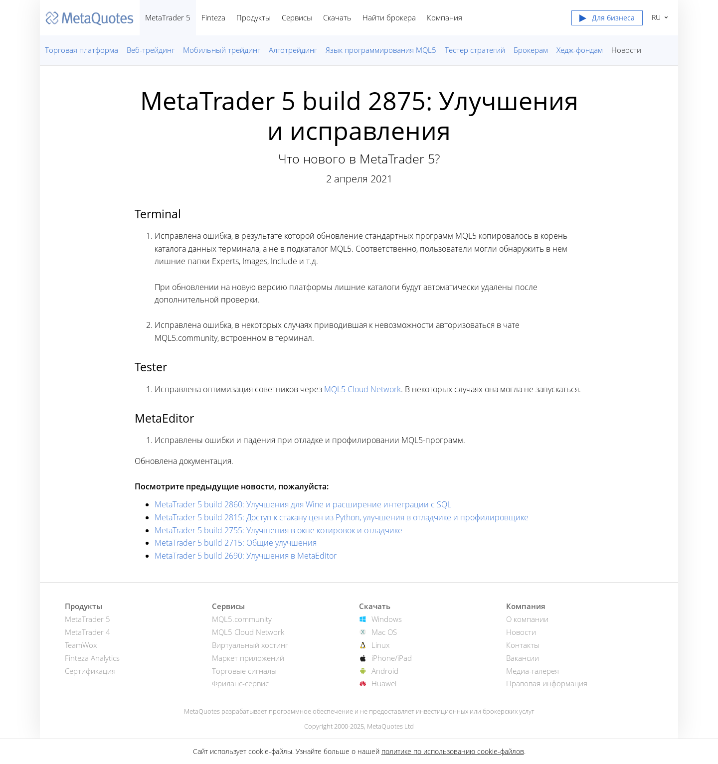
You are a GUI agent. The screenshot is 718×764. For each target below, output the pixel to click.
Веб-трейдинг (151, 50)
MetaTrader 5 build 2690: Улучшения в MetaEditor (246, 555)
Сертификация (90, 671)
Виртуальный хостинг (250, 645)
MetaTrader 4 (87, 632)
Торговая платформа (81, 50)
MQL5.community (242, 619)
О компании (527, 619)
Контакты (522, 645)
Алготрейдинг (293, 50)
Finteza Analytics (92, 658)
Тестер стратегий (475, 50)
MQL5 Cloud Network (362, 389)
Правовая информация (546, 683)
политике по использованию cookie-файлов (452, 751)
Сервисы (297, 17)
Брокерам (531, 50)
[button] (607, 20)
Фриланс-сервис (240, 683)
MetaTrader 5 (167, 17)
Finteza (213, 17)
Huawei (383, 683)
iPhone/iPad (391, 658)
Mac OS (384, 632)
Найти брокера (389, 17)
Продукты (253, 17)
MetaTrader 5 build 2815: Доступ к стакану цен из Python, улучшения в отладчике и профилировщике (342, 517)
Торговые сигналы (244, 671)
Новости (626, 50)
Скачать (337, 17)
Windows (386, 619)
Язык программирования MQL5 (381, 50)
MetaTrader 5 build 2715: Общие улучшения (236, 542)
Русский (655, 17)
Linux (380, 645)
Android (384, 671)
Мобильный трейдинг (221, 50)
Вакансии (522, 658)
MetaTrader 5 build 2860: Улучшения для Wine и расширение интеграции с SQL (303, 504)
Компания (444, 17)
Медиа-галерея (532, 671)
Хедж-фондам (579, 50)
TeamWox (81, 645)
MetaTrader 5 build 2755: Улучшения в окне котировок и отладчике (278, 530)
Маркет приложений (248, 658)
